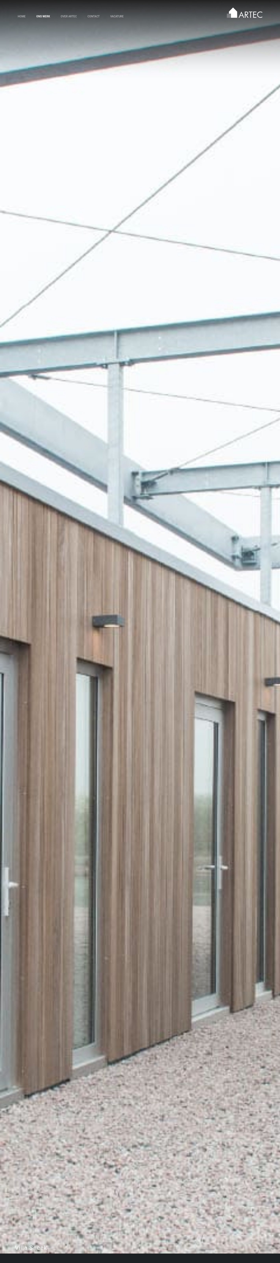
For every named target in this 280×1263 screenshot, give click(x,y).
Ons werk (43, 16)
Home (22, 16)
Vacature (117, 16)
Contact (93, 16)
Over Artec (69, 16)
